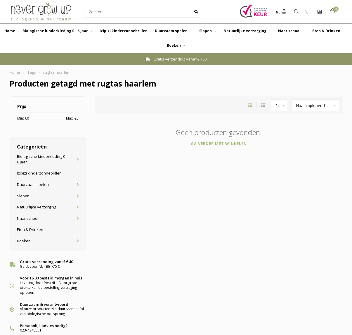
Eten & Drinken (326, 30)
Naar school (289, 30)
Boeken (174, 45)
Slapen (205, 30)
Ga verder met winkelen (219, 143)
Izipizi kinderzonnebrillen (124, 30)
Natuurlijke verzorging (244, 30)
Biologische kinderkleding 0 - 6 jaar (55, 30)
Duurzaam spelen (171, 30)
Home (9, 30)
